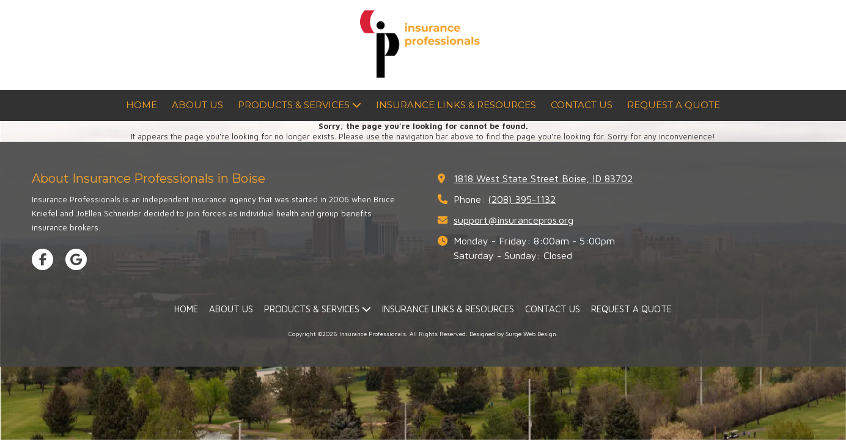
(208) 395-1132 (522, 199)
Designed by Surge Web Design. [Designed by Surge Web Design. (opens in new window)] (513, 333)
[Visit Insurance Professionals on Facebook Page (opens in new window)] (42, 259)
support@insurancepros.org (513, 220)
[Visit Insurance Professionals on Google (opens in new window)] (76, 259)
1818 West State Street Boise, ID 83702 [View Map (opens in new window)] (543, 178)
